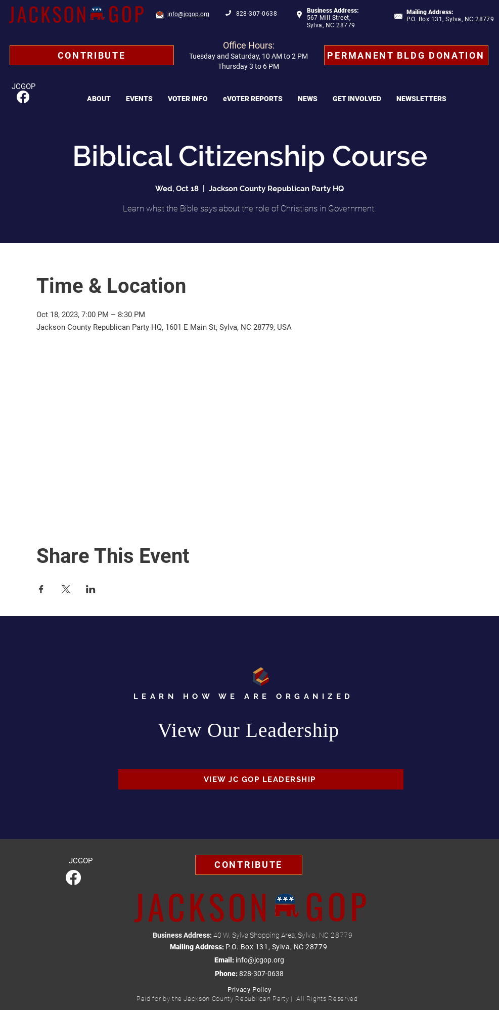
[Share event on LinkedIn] (91, 589)
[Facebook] (23, 97)
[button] (98, 98)
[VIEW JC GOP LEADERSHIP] (260, 779)
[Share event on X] (66, 589)
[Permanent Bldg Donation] (406, 55)
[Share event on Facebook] (41, 589)
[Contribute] (92, 55)
